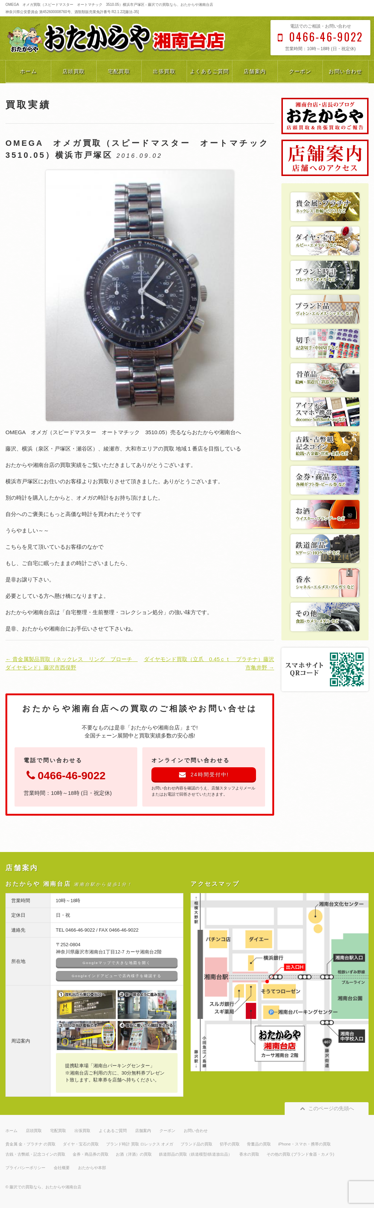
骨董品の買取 (259, 1144)
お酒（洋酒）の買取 (134, 1154)
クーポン (300, 71)
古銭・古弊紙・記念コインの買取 (35, 1154)
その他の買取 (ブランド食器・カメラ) (300, 1154)
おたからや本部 (92, 1167)
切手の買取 (230, 1144)
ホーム (28, 71)
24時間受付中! (204, 774)
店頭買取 (73, 71)
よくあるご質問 (209, 71)
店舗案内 (255, 71)
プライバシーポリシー (25, 1167)
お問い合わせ (345, 71)
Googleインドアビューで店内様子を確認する (117, 976)
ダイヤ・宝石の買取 (81, 1144)
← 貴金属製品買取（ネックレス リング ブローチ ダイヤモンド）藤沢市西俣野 (71, 663)
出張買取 (164, 71)
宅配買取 (119, 71)
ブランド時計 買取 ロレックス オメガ (139, 1144)
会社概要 (62, 1167)
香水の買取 (249, 1154)
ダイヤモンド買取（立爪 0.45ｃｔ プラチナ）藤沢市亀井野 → (209, 663)
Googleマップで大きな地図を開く (117, 963)
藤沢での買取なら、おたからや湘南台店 (45, 1187)
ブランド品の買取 (196, 1144)
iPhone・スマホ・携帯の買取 (304, 1144)
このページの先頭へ (326, 1108)
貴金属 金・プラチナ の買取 (30, 1144)
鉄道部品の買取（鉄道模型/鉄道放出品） (195, 1154)
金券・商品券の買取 (91, 1154)
